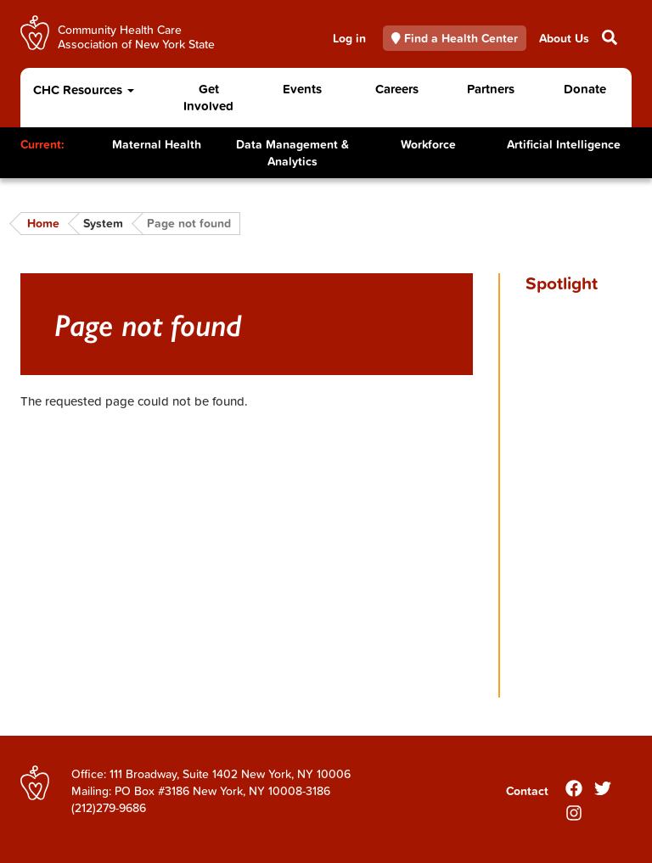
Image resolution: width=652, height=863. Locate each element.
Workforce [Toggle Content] (428, 144)
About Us (564, 38)
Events (302, 88)
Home (43, 223)
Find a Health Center (455, 38)
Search (608, 37)
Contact (527, 790)
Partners (490, 88)
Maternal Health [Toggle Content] (156, 144)
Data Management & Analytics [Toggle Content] (292, 153)
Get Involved (208, 97)
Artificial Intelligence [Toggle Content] (564, 144)
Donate (585, 88)
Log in (349, 38)
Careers (397, 88)
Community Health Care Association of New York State (136, 36)
